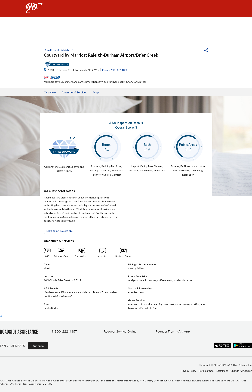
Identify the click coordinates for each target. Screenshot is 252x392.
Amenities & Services (74, 92)
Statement (222, 370)
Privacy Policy (188, 370)
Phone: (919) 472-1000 (114, 69)
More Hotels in (58, 50)
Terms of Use (206, 370)
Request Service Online (120, 331)
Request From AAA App (172, 331)
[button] (196, 50)
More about (60, 230)
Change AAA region (241, 370)
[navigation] (126, 8)
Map (96, 92)
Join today (38, 345)
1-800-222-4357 (64, 331)
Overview (50, 92)
